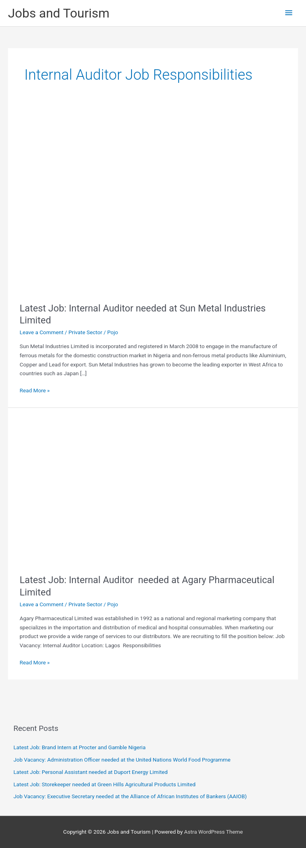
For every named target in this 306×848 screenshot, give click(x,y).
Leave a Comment (41, 332)
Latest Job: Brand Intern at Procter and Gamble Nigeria (80, 747)
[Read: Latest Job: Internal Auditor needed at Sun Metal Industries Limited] (141, 202)
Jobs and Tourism (59, 13)
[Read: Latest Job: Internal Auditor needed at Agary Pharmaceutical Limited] (153, 490)
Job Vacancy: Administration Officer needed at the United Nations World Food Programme (122, 759)
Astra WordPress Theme (213, 831)
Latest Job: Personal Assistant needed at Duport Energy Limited (91, 772)
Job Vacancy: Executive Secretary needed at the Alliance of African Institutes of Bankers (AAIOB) (130, 796)
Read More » (35, 390)
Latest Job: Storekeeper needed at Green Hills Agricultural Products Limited (105, 784)
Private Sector (85, 332)
